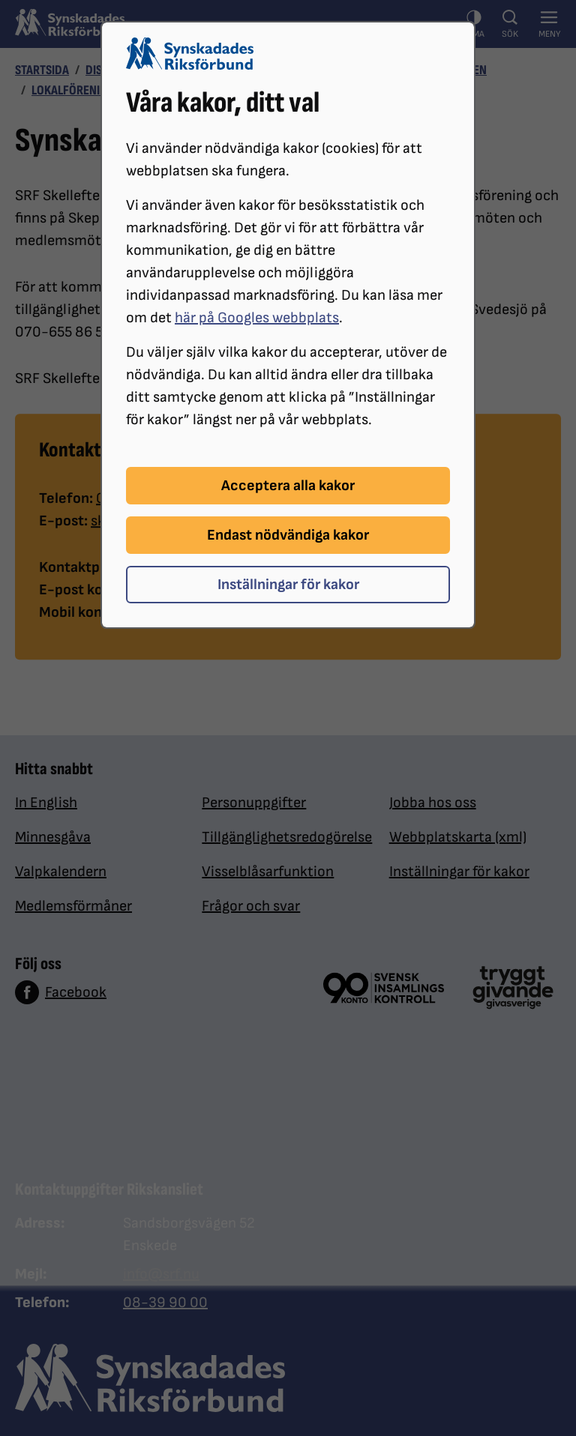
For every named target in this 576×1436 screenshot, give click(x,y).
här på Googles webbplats (257, 318)
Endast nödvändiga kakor (288, 535)
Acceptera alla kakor (288, 486)
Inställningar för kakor (288, 585)
